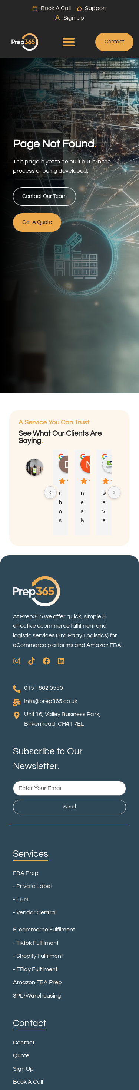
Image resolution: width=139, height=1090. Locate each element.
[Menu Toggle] (68, 41)
